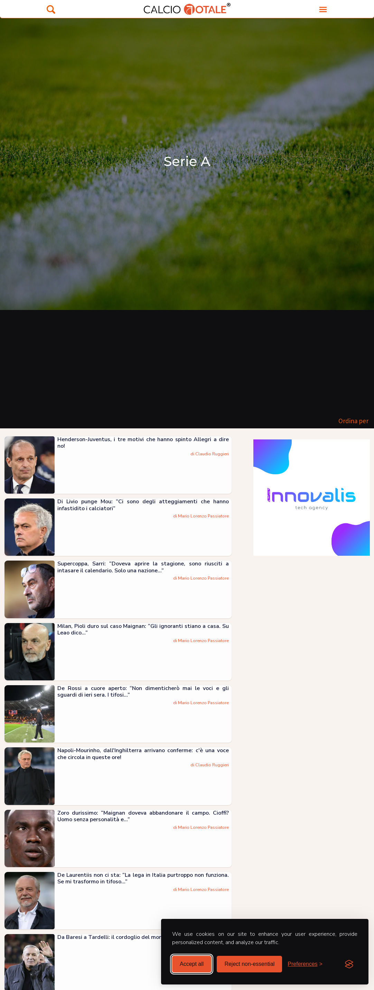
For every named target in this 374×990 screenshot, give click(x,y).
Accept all (192, 964)
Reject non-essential (249, 964)
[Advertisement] (187, 361)
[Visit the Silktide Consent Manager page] (349, 964)
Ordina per (353, 421)
